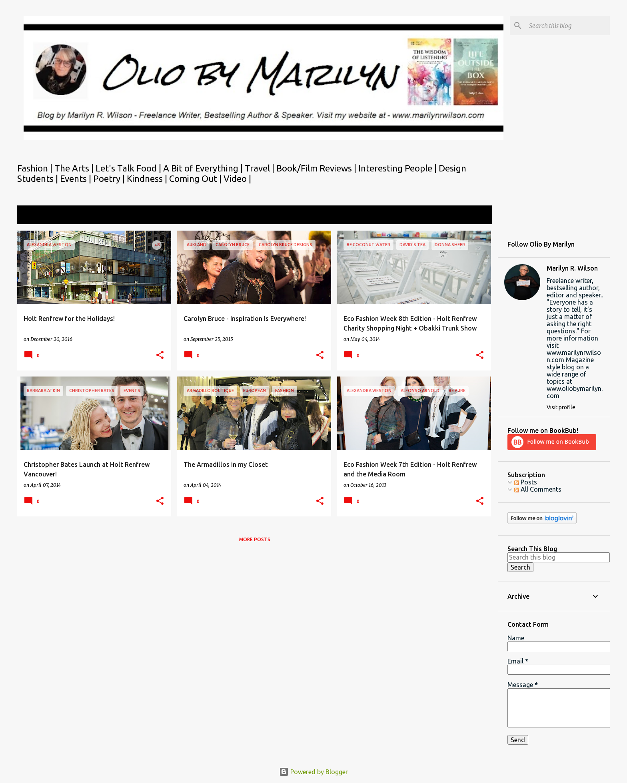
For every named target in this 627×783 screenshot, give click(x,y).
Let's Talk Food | (129, 168)
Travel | (260, 168)
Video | (237, 178)
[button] (160, 355)
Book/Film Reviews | (317, 168)
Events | (76, 178)
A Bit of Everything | (204, 168)
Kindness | (148, 178)
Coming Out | (196, 178)
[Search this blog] (568, 25)
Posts (525, 482)
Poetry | (110, 178)
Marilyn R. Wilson (572, 268)
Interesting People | (398, 168)
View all (475, 215)
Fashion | (35, 168)
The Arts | (75, 168)
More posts (254, 539)
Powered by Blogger (313, 771)
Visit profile (561, 407)
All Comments (537, 489)
